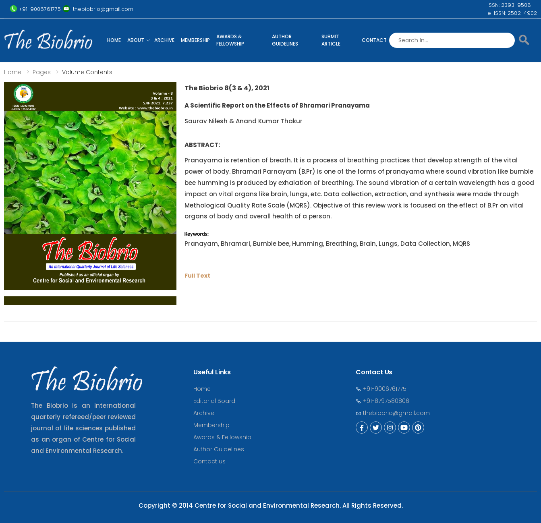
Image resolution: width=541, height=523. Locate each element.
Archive (164, 40)
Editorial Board (214, 401)
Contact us (209, 461)
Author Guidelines (285, 40)
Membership (195, 40)
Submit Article (330, 40)
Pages (42, 72)
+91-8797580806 (382, 401)
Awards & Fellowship (230, 40)
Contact (374, 40)
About (135, 40)
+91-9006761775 (381, 389)
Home (114, 40)
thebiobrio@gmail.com (393, 413)
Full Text (197, 276)
